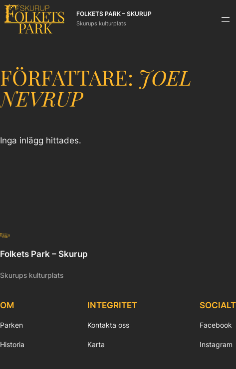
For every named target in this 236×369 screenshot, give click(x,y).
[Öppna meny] (226, 19)
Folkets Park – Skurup (114, 13)
